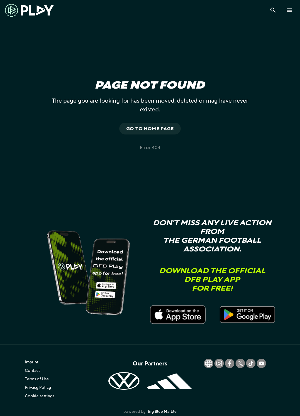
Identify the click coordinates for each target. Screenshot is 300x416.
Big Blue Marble (162, 411)
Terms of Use (37, 378)
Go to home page (150, 128)
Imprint (31, 361)
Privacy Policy (38, 387)
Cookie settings (39, 395)
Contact (32, 370)
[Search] (273, 10)
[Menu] (289, 10)
